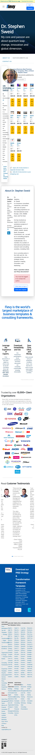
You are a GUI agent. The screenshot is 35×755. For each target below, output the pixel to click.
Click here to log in (21, 286)
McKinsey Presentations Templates (23, 642)
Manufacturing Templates (23, 634)
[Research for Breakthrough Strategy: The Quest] (25, 112)
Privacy (4, 723)
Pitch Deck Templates (23, 652)
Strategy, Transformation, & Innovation (12, 690)
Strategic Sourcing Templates (30, 654)
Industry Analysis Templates (17, 664)
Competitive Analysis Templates (10, 654)
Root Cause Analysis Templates (30, 634)
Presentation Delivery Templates (23, 656)
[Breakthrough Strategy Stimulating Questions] (12, 85)
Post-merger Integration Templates (23, 654)
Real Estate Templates (23, 674)
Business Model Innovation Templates (10, 640)
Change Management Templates (10, 648)
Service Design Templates (30, 644)
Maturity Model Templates (23, 640)
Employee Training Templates (17, 644)
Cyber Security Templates (17, 628)
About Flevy (4, 699)
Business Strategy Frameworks (17, 688)
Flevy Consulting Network (4, 683)
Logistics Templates (23, 630)
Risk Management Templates (30, 632)
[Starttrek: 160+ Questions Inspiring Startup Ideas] (32, 112)
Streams (3, 679)
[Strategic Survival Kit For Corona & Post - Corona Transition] (19, 140)
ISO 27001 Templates (17, 660)
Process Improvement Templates (23, 662)
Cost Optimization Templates (10, 662)
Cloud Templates (10, 650)
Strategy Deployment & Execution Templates (30, 656)
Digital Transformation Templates (17, 636)
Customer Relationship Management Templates (10, 672)
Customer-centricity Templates (10, 676)
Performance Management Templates (23, 650)
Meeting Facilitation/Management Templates (23, 644)
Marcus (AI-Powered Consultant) (4, 707)
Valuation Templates (30, 670)
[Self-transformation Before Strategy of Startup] (12, 112)
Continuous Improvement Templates (10, 656)
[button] (12, 556)
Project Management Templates (23, 668)
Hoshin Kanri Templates (17, 656)
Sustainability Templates (30, 664)
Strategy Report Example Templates (30, 660)
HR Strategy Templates (17, 654)
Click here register (21, 289)
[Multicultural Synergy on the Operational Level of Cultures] (12, 140)
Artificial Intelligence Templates (10, 634)
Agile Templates (10, 630)
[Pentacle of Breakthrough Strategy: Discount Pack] (32, 85)
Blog (2, 725)
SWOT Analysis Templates (30, 638)
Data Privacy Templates (17, 632)
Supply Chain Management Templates (30, 662)
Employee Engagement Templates (17, 642)
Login (29, 5)
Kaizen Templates (17, 672)
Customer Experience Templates (10, 668)
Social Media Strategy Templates (30, 648)
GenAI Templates (17, 648)
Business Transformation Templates (10, 646)
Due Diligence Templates (17, 638)
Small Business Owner (29, 690)
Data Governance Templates (17, 630)
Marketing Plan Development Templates (23, 638)
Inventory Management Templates (17, 670)
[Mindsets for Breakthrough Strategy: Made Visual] (19, 112)
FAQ (2, 721)
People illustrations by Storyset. (27, 379)
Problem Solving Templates (23, 660)
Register (30, 8)
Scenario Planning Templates (30, 642)
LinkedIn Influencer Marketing (3, 717)
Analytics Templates (10, 632)
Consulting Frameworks (4, 662)
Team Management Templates (30, 668)
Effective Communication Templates (17, 640)
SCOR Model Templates (30, 636)
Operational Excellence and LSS (11, 701)
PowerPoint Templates (4, 669)
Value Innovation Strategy (29, 701)
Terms (6, 721)
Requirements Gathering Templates (23, 676)
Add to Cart (12, 102)
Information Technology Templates (17, 666)
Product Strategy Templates (23, 666)
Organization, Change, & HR (11, 707)
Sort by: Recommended (17, 79)
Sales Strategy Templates (30, 640)
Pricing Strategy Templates (23, 658)
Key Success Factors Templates (17, 674)
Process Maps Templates (23, 664)
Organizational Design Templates (23, 648)
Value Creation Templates (30, 674)
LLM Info (23, 701)
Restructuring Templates (30, 630)
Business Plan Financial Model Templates (10, 644)
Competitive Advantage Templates (10, 652)
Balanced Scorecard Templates (10, 638)
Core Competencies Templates (10, 658)
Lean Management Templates (23, 628)
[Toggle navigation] (3, 6)
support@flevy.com (6, 729)
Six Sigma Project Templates (30, 646)
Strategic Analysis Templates (30, 650)
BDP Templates (10, 636)
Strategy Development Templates (30, 658)
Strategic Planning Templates (30, 652)
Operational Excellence (4, 646)
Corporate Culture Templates (10, 660)
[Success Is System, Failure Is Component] (25, 85)
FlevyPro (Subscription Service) (4, 675)
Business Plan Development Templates (10, 642)
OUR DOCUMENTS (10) (20, 58)
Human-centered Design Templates (17, 658)
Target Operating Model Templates (30, 666)
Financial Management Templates (17, 646)
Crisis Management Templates (10, 666)
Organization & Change (4, 652)
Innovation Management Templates (17, 668)
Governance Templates (17, 650)
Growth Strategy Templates (17, 652)
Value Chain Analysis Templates (30, 672)
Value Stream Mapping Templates (30, 676)
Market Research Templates (23, 636)
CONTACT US (7, 61)
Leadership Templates (17, 676)
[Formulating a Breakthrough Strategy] (19, 85)
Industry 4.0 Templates (17, 662)
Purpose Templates (23, 670)
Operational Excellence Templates (23, 646)
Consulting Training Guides (17, 705)
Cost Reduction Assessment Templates (10, 664)
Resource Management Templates (30, 628)
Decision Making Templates (17, 634)
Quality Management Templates (23, 672)
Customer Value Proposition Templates (10, 674)
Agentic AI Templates (10, 628)
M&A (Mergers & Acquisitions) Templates (23, 632)
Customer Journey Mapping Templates (10, 670)
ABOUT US (6, 58)
